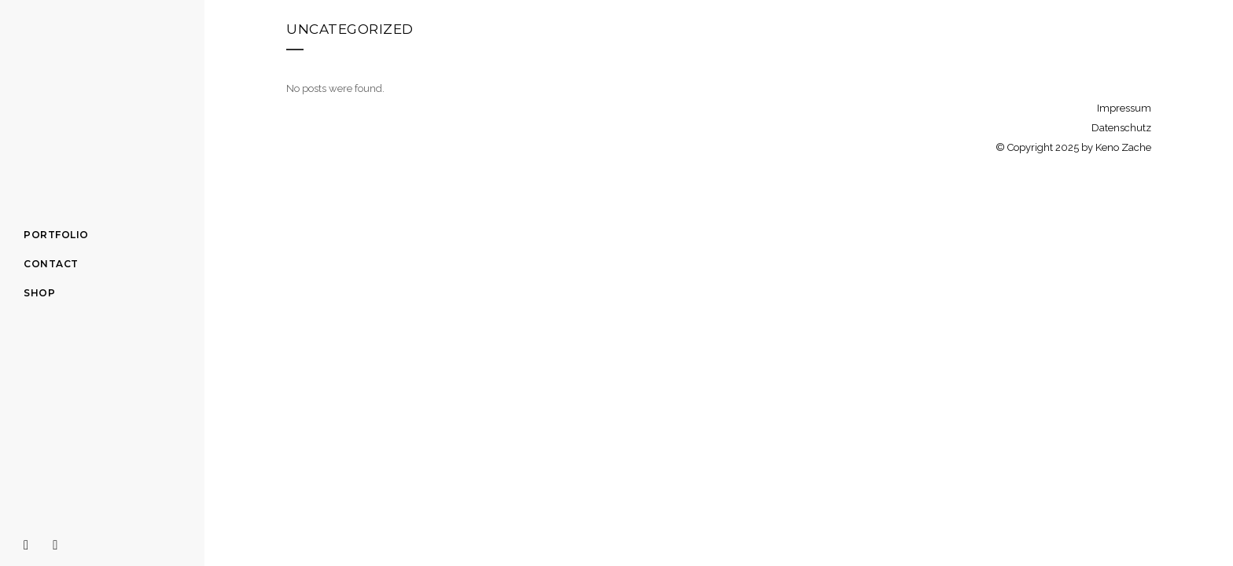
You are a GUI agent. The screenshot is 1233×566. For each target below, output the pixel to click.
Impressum (1124, 108)
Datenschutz (1121, 128)
